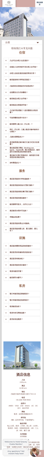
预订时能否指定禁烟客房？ (19, 294)
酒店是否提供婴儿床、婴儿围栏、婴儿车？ (24, 230)
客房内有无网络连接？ (18, 313)
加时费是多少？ (15, 163)
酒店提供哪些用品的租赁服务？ (21, 246)
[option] (22, 22)
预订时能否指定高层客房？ (19, 300)
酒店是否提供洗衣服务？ (19, 265)
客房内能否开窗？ (16, 271)
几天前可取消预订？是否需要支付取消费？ (24, 111)
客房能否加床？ (15, 306)
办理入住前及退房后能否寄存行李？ (23, 73)
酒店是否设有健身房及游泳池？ (21, 252)
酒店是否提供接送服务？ (19, 198)
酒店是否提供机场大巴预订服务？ (22, 185)
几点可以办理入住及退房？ (19, 60)
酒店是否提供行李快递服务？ (20, 179)
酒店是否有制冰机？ (17, 259)
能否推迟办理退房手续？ (19, 105)
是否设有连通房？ (16, 319)
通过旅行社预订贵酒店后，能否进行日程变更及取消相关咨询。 (24, 156)
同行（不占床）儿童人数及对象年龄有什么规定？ (24, 130)
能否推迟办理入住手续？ (19, 99)
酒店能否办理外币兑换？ (19, 211)
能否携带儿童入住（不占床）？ (21, 124)
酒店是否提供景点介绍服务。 (20, 223)
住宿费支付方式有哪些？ (19, 92)
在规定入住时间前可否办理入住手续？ (24, 67)
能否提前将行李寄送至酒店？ (20, 80)
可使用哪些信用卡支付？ (19, 118)
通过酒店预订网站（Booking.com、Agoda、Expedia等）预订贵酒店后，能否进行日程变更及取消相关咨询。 (25, 150)
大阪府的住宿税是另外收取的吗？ (22, 86)
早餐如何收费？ (15, 217)
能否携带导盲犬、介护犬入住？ (21, 204)
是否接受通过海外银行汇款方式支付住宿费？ (24, 143)
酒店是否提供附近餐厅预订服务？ (22, 192)
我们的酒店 (40, 3)
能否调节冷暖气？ (16, 278)
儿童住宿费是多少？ (17, 137)
